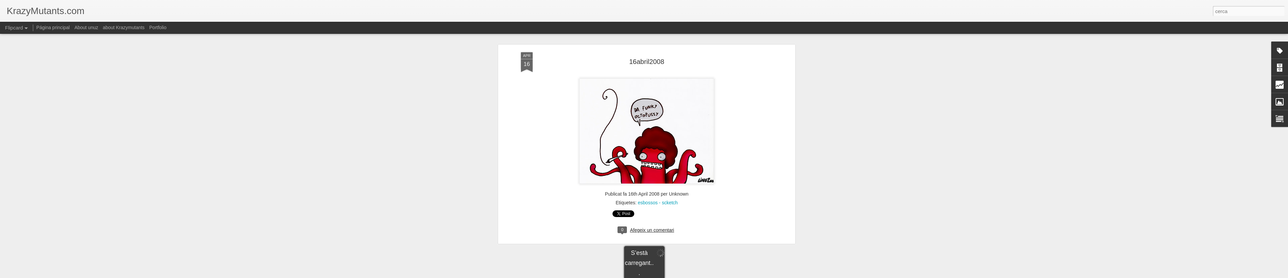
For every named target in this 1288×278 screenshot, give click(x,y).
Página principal (53, 27)
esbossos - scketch (658, 130)
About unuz (86, 27)
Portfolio (157, 27)
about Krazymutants (124, 27)
